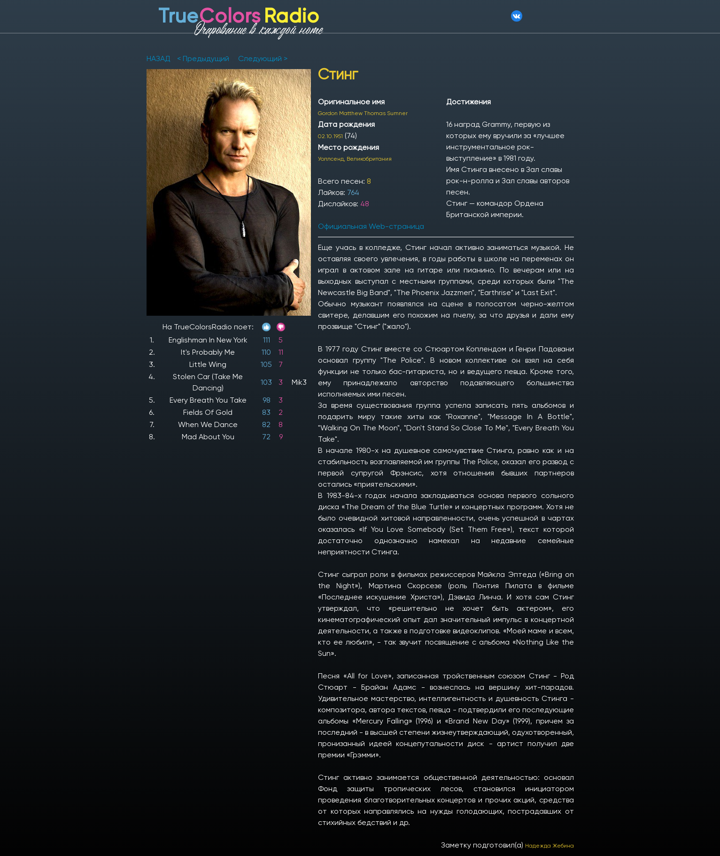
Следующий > (261, 58)
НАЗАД (159, 58)
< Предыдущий (203, 58)
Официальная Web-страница (371, 226)
